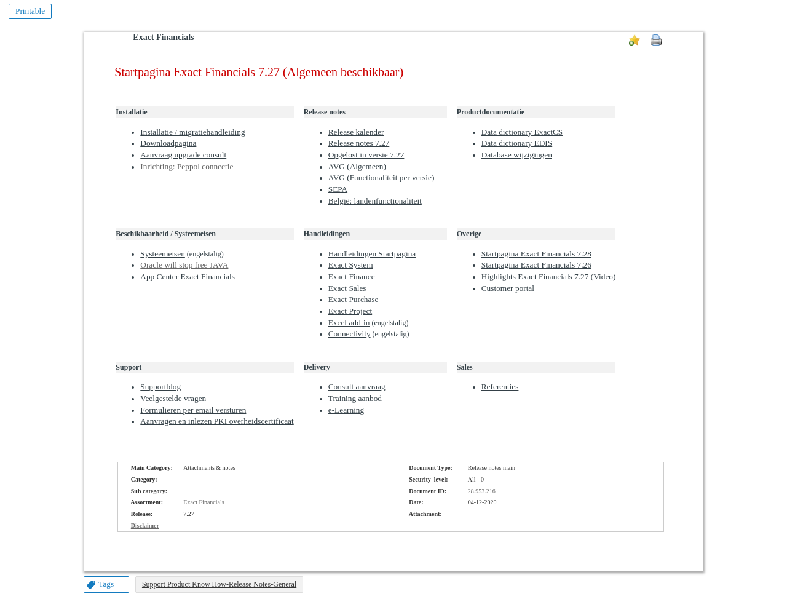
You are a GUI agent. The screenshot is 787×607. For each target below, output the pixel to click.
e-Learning (346, 410)
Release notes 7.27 (359, 143)
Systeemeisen (162, 253)
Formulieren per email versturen (193, 410)
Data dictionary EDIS (516, 143)
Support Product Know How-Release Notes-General (219, 584)
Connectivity (349, 333)
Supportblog (160, 386)
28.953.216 (482, 491)
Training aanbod (355, 398)
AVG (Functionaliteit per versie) (381, 177)
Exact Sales (347, 288)
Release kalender (356, 132)
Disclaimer (145, 525)
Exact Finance (351, 276)
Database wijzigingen (516, 154)
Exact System (350, 264)
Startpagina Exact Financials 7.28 (536, 253)
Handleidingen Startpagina (372, 253)
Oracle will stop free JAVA (184, 264)
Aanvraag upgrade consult (183, 154)
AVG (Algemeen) (357, 166)
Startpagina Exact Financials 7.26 (536, 264)
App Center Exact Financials (187, 276)
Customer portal (507, 288)
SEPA (337, 189)
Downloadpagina (168, 143)
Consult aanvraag (357, 386)
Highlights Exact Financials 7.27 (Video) (548, 276)
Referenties (500, 386)
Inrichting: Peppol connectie (186, 166)
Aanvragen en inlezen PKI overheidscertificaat (216, 421)
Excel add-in (349, 322)
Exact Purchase (353, 299)
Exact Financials (163, 37)
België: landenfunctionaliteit (375, 200)
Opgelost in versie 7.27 (366, 154)
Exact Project (350, 310)
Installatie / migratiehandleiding (192, 132)
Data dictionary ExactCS (522, 132)
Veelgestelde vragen (173, 398)
